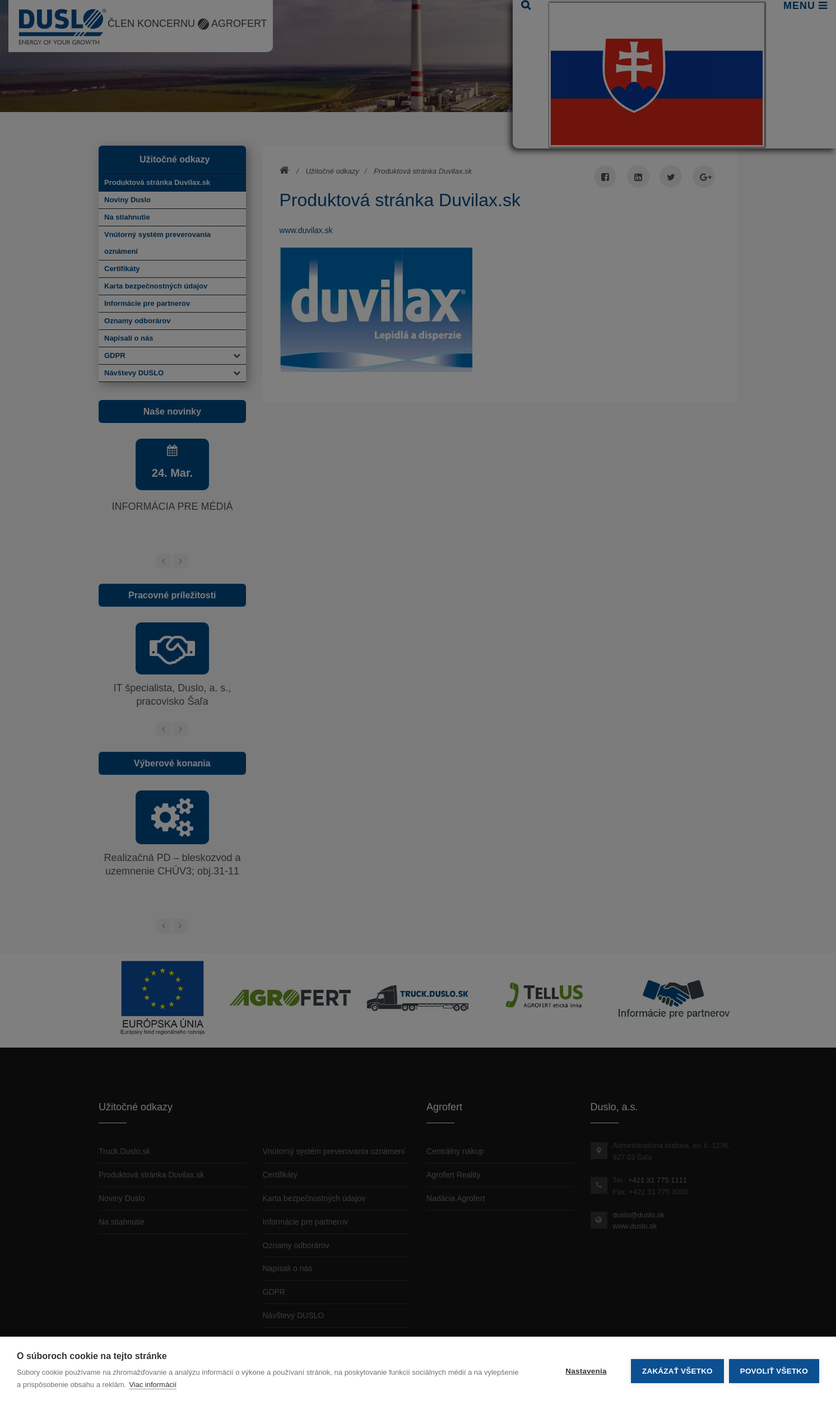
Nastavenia (585, 1371)
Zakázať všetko (677, 1371)
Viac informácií (153, 1384)
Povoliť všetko (774, 1371)
